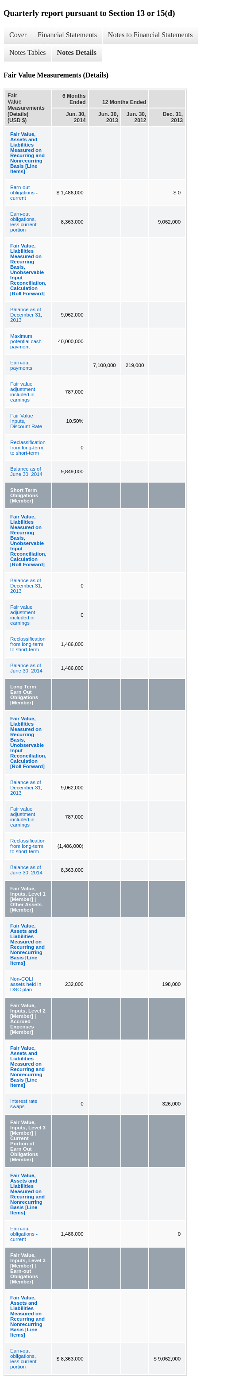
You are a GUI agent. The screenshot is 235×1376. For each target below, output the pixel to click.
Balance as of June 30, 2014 (26, 471)
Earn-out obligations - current (24, 193)
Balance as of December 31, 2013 (26, 315)
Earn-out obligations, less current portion (23, 221)
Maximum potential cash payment (26, 341)
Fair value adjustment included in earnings (22, 391)
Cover (18, 35)
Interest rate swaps (23, 1103)
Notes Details (76, 52)
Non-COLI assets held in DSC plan (25, 984)
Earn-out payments (21, 365)
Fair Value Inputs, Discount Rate (26, 421)
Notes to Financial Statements (150, 35)
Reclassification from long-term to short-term (28, 448)
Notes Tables (27, 52)
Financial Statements (67, 35)
